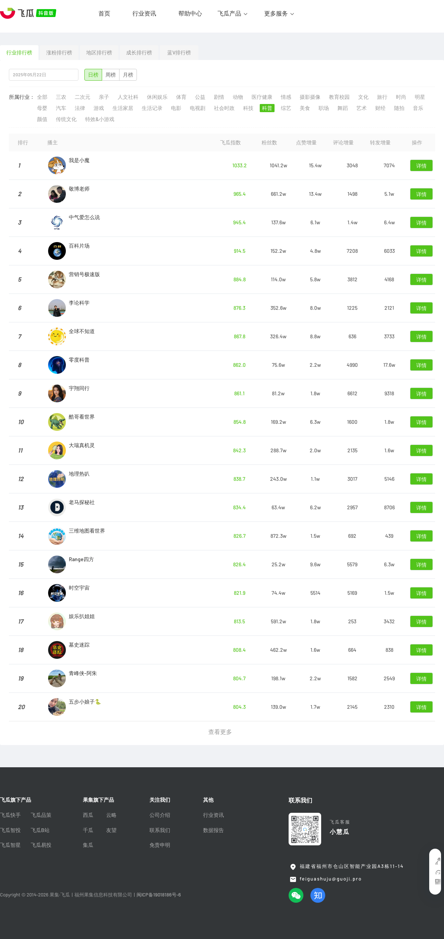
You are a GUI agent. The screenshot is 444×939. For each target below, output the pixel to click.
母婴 (42, 108)
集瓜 (88, 845)
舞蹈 (342, 108)
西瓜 (88, 815)
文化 (363, 97)
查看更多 (220, 731)
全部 (42, 97)
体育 (181, 97)
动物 (238, 97)
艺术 (361, 108)
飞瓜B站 (40, 830)
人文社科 (128, 97)
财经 (380, 108)
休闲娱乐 (157, 97)
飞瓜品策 (41, 815)
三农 (61, 97)
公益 (200, 97)
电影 (176, 108)
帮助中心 (190, 13)
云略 (111, 815)
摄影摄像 (310, 97)
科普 (267, 108)
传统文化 (66, 119)
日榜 (93, 75)
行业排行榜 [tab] (19, 53)
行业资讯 (144, 13)
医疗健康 (262, 97)
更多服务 (276, 13)
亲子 (104, 97)
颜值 (42, 119)
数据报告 (213, 830)
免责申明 (159, 845)
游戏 (99, 108)
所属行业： (22, 97)
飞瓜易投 (41, 845)
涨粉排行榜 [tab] (59, 53)
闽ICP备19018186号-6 (159, 895)
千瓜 (88, 830)
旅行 (382, 97)
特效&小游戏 (99, 119)
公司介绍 (159, 815)
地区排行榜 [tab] (99, 53)
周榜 (110, 75)
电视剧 (197, 108)
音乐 (418, 108)
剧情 (219, 97)
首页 (104, 13)
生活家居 (122, 108)
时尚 (401, 97)
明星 (420, 97)
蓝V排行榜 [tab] (179, 53)
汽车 (61, 108)
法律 (80, 108)
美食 (305, 108)
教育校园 (339, 97)
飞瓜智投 (10, 830)
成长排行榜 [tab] (139, 53)
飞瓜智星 (10, 845)
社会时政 (224, 108)
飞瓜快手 (10, 815)
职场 (324, 108)
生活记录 (152, 108)
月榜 (128, 75)
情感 (286, 97)
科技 (248, 108)
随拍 (399, 108)
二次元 (82, 97)
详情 (421, 166)
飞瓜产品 (229, 13)
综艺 (286, 108)
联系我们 (159, 830)
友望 (111, 830)
